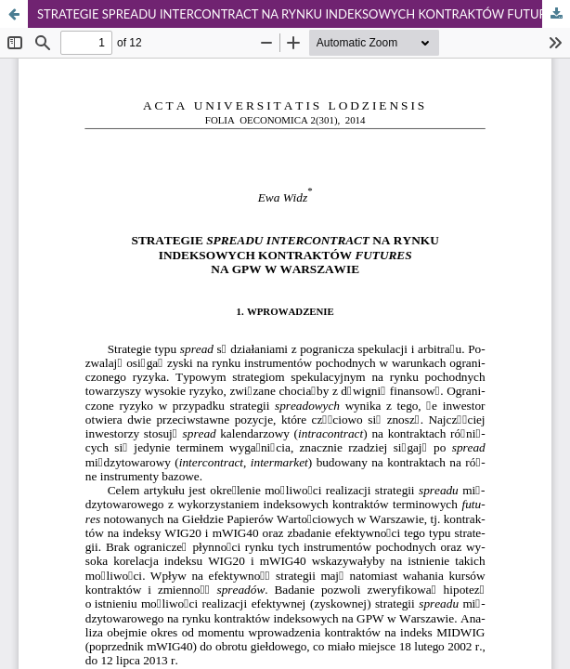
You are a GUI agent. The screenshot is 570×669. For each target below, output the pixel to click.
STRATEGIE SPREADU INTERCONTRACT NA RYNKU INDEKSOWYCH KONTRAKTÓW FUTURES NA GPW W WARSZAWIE (303, 14)
